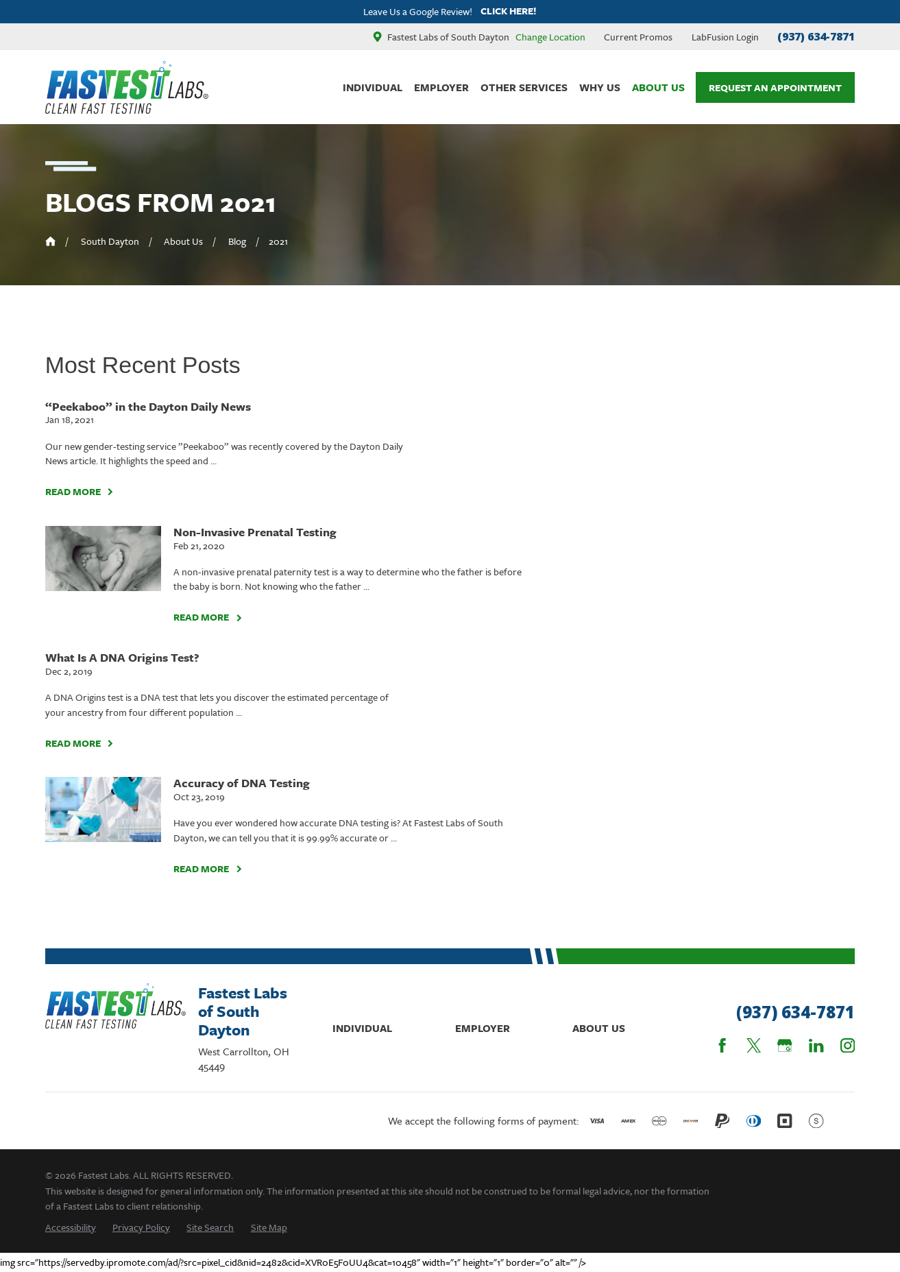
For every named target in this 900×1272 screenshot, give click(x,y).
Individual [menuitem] (372, 87)
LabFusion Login (725, 36)
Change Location (550, 36)
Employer (482, 1027)
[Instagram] (847, 1045)
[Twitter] (753, 1045)
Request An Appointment (775, 87)
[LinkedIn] (816, 1045)
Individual (362, 1027)
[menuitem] (70, 1227)
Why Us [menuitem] (599, 87)
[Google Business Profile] (784, 1045)
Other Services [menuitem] (524, 87)
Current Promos (638, 36)
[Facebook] (722, 1045)
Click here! (509, 11)
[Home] (127, 87)
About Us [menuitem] (658, 87)
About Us (598, 1027)
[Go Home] (50, 241)
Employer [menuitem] (441, 87)
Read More (79, 492)
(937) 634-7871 (816, 36)
